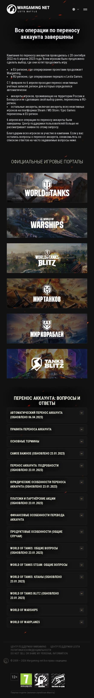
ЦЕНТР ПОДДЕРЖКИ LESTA (65, 646)
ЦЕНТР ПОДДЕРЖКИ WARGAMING (28, 646)
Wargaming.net (35, 660)
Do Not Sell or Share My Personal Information (39, 653)
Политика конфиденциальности (31, 650)
